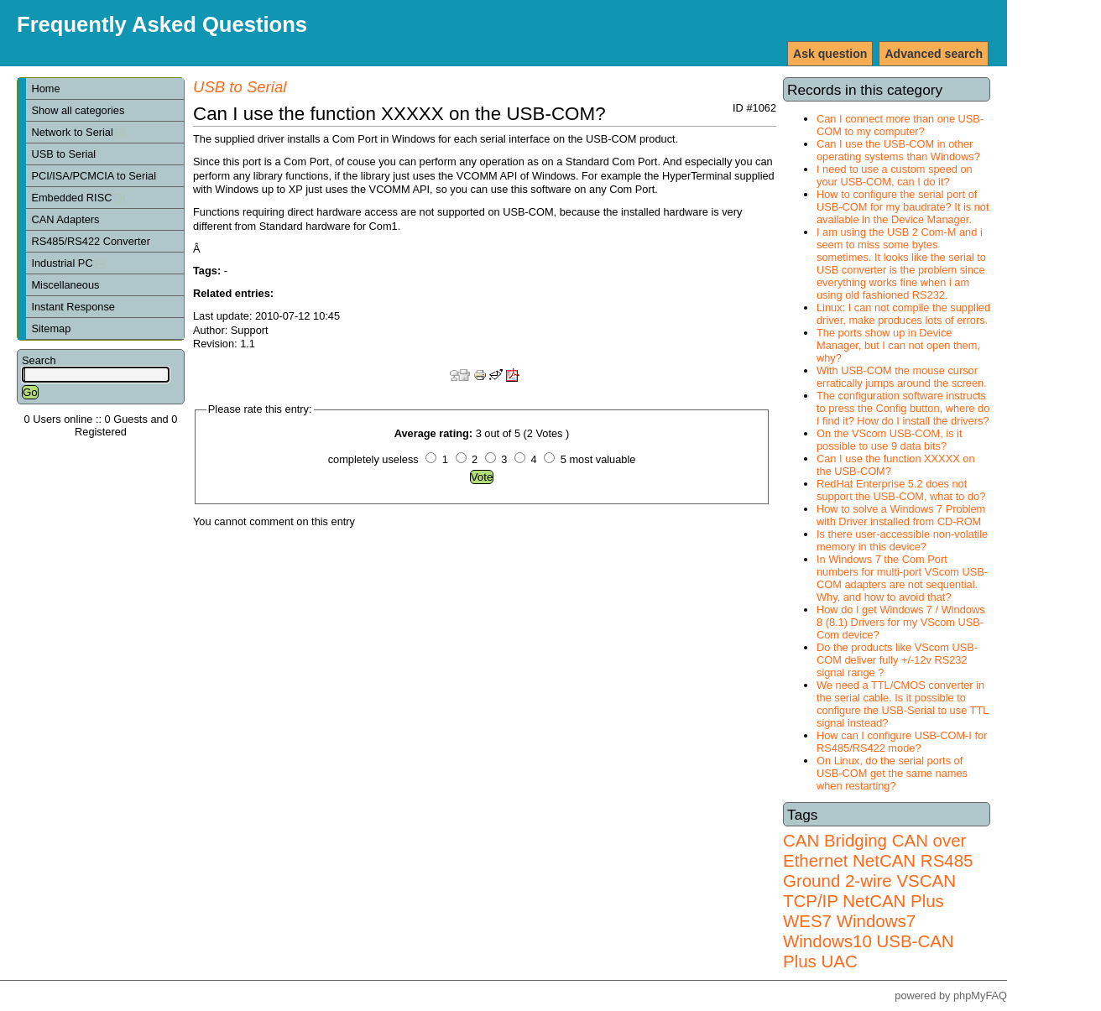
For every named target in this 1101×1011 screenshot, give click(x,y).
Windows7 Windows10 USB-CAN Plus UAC (868, 941)
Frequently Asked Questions (162, 24)
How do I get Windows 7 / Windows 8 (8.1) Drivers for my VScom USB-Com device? (901, 622)
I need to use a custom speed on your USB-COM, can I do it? (895, 175)
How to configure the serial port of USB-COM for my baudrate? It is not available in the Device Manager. (903, 207)
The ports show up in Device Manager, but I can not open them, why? (898, 345)
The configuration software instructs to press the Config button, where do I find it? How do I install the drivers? (903, 408)
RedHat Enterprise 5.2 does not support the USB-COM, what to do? (901, 490)
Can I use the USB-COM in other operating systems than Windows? (898, 150)
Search (39, 360)
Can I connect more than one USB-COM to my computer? (900, 125)
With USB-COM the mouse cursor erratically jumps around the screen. (902, 376)
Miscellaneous (65, 285)
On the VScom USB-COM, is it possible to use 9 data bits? (890, 439)
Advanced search (933, 53)
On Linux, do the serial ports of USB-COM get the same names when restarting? (892, 773)
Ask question (830, 53)
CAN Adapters (65, 219)
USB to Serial (63, 154)
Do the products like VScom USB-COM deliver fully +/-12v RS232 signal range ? (897, 660)
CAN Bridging (835, 840)
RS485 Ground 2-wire (878, 870)
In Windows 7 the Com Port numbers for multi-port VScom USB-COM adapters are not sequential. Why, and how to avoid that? (902, 578)
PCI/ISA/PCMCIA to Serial (93, 175)
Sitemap (50, 328)
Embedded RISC (77, 197)
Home (45, 88)
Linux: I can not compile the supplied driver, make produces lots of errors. (903, 313)
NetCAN (884, 860)
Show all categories (77, 110)
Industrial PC (68, 263)
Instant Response (73, 306)
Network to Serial (78, 132)
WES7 (807, 920)
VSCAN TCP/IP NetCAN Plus (869, 890)
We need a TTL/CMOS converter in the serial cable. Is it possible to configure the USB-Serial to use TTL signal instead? (903, 704)
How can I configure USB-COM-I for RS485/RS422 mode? (902, 741)
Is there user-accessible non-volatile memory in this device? (902, 540)
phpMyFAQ (980, 995)
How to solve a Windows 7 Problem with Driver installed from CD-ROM (901, 515)
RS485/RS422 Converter (90, 241)
